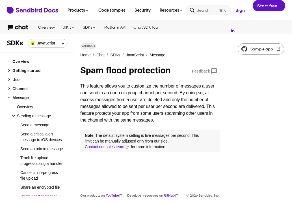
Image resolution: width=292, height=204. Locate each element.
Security (143, 9)
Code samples (112, 9)
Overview (46, 27)
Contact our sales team (107, 146)
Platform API (115, 27)
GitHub (171, 195)
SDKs (89, 27)
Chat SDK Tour (146, 27)
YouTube (114, 195)
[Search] (208, 10)
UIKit (68, 27)
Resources (171, 9)
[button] (47, 43)
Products (78, 9)
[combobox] (47, 43)
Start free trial (267, 7)
